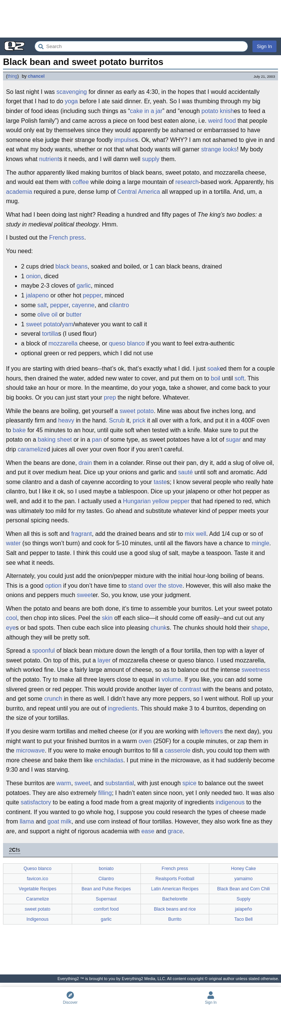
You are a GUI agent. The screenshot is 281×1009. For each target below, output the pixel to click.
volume (171, 679)
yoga (71, 101)
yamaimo (243, 878)
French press (66, 237)
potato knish (217, 111)
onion (33, 276)
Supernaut (106, 899)
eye (11, 627)
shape (259, 627)
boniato (106, 868)
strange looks (219, 149)
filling (105, 793)
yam (67, 324)
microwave (30, 750)
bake (19, 430)
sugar (233, 439)
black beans (72, 266)
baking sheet (55, 439)
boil (215, 378)
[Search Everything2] (141, 46)
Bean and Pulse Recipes (106, 888)
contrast (190, 689)
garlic (84, 285)
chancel (36, 76)
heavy (66, 420)
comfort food (106, 909)
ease (147, 831)
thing (12, 76)
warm (63, 783)
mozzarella (62, 343)
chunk (159, 627)
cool (11, 618)
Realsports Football (175, 878)
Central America (138, 192)
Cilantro (106, 878)
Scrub (117, 420)
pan (97, 439)
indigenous (230, 802)
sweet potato (43, 324)
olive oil (47, 314)
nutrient (49, 159)
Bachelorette (174, 899)
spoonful (43, 650)
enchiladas (109, 760)
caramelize (32, 449)
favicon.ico (37, 878)
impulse (124, 140)
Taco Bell (243, 919)
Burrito (174, 919)
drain (85, 463)
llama (27, 821)
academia (19, 192)
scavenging (71, 92)
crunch (53, 698)
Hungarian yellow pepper (156, 501)
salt (42, 305)
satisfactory (36, 802)
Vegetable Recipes (37, 888)
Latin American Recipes (174, 888)
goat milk (59, 821)
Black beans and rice (175, 909)
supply (150, 159)
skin (107, 618)
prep (110, 397)
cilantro (119, 305)
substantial (119, 783)
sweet (85, 595)
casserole (177, 750)
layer (104, 660)
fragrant (81, 534)
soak (213, 368)
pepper (92, 295)
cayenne (83, 305)
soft (239, 378)
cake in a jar (146, 111)
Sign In (264, 46)
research (187, 182)
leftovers (211, 731)
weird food (222, 121)
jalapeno (37, 295)
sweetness (256, 670)
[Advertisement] (140, 19)
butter (74, 314)
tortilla (50, 333)
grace (175, 831)
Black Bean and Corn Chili (243, 888)
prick (139, 420)
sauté (185, 472)
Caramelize (37, 899)
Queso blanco (37, 868)
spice (189, 783)
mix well (195, 534)
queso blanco (127, 343)
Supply (244, 899)
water (13, 543)
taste (160, 482)
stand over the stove (155, 585)
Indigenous (38, 919)
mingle (260, 543)
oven (145, 741)
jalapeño (243, 909)
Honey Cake (243, 868)
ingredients (122, 708)
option (53, 585)
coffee (81, 182)
